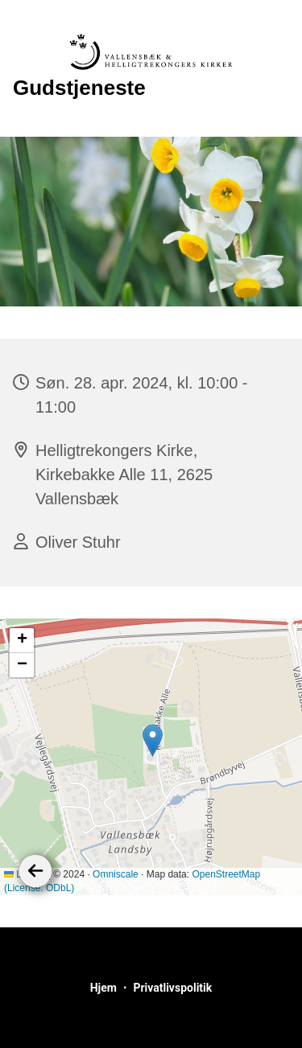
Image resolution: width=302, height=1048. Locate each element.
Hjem (103, 987)
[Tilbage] (35, 871)
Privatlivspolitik (172, 987)
